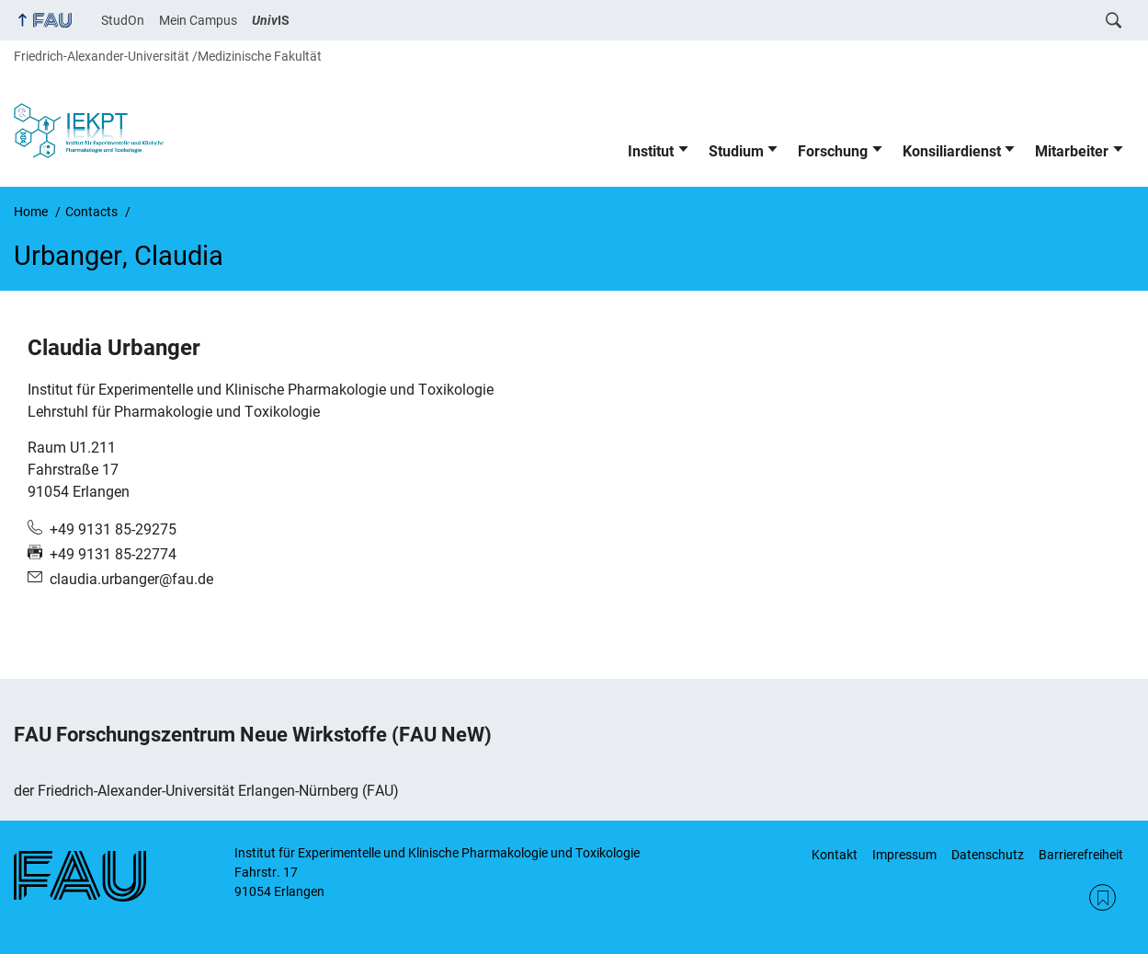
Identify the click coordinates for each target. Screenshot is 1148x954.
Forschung (833, 151)
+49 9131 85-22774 (113, 554)
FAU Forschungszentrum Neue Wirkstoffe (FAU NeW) (253, 734)
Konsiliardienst (952, 151)
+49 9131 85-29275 (113, 529)
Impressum (904, 854)
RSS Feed (1102, 897)
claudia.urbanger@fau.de (131, 579)
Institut (651, 151)
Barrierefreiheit (1081, 854)
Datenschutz (987, 854)
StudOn (122, 20)
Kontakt (835, 854)
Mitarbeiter (1071, 151)
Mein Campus (198, 20)
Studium (736, 151)
